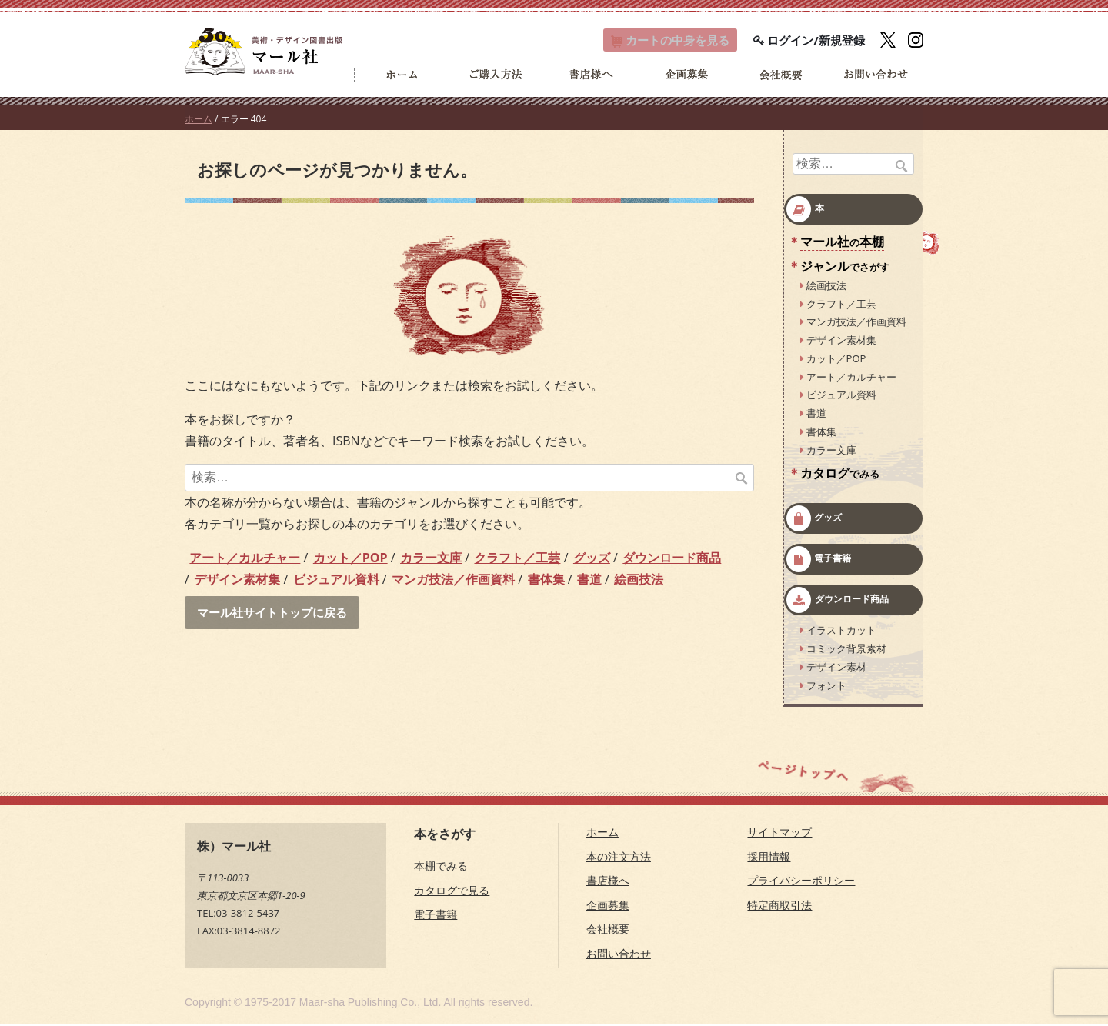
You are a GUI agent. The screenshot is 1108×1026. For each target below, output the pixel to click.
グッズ (591, 559)
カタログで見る (451, 891)
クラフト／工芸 (517, 559)
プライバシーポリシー (801, 881)
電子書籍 (832, 559)
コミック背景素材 (846, 650)
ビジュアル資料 (336, 580)
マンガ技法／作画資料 (453, 580)
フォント (826, 686)
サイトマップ (779, 833)
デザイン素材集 (237, 580)
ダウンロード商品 (671, 559)
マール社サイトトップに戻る (277, 614)
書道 (589, 580)
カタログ (839, 474)
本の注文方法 (618, 858)
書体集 (546, 580)
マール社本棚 (842, 243)
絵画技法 (638, 580)
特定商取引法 (779, 906)
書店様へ (607, 881)
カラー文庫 (431, 559)
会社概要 (607, 930)
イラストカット (841, 631)
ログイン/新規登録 (809, 40)
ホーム (198, 120)
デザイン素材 (836, 668)
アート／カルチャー (244, 559)
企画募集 (607, 906)
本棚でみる (441, 867)
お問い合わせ (618, 955)
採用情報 (768, 858)
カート (662, 40)
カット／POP (350, 559)
